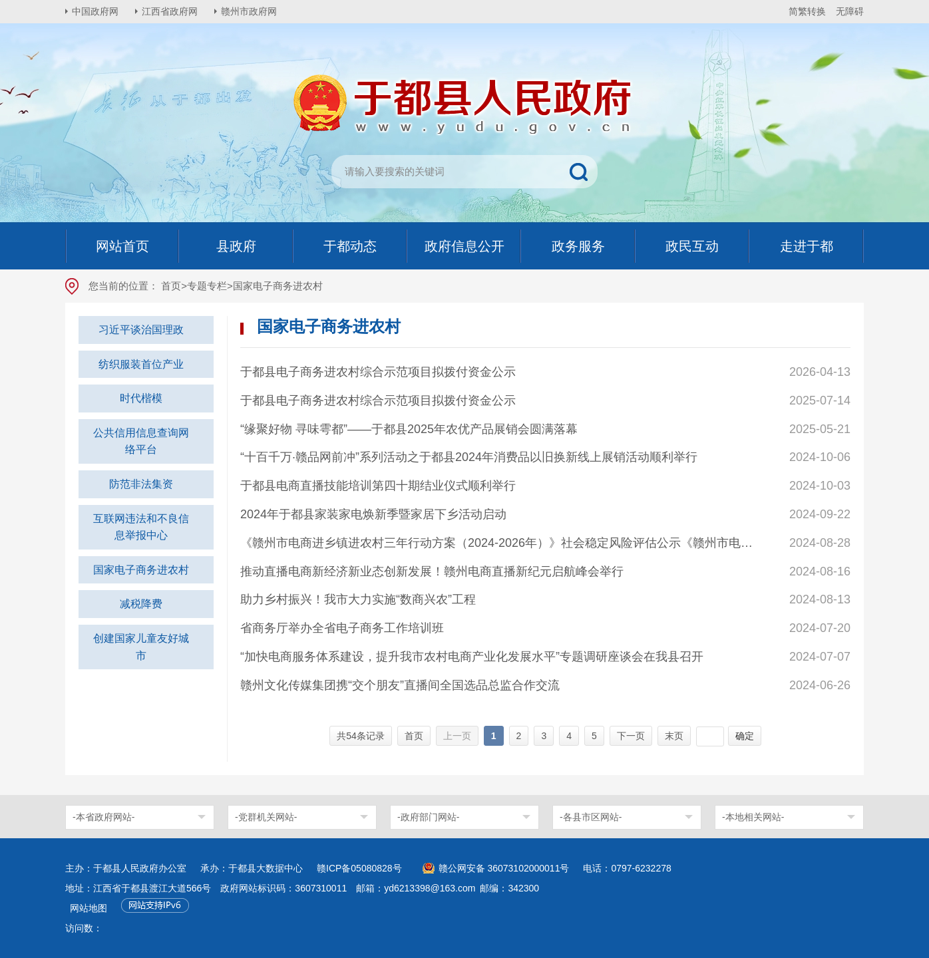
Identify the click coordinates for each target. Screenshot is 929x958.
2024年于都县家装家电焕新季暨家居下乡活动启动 (373, 514)
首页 (171, 285)
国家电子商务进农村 (141, 569)
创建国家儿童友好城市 (141, 647)
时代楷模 (141, 398)
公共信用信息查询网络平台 (141, 441)
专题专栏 (207, 285)
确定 (744, 735)
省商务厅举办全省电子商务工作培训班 (342, 628)
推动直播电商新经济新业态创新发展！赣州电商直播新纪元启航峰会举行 (432, 571)
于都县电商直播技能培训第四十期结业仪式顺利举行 (378, 485)
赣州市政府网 (249, 11)
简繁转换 (807, 11)
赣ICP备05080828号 (359, 868)
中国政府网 (95, 11)
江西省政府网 (170, 11)
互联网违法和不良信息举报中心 (141, 527)
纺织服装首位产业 (141, 364)
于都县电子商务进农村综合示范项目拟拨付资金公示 (378, 372)
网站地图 (88, 908)
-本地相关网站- (753, 817)
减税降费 (141, 603)
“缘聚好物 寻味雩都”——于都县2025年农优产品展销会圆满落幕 (409, 429)
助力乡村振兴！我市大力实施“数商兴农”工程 (358, 599)
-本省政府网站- (103, 817)
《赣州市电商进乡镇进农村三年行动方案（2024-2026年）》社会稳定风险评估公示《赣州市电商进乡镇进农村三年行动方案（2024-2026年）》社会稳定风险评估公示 (501, 543)
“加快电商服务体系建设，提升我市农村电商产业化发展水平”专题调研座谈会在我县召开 (471, 656)
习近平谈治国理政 (141, 329)
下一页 (631, 735)
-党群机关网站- (266, 817)
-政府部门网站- (428, 817)
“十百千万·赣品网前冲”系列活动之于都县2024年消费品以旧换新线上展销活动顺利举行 (468, 457)
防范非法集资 (141, 484)
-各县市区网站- (591, 817)
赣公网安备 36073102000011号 (504, 868)
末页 (674, 735)
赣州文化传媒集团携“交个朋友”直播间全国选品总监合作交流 (400, 685)
